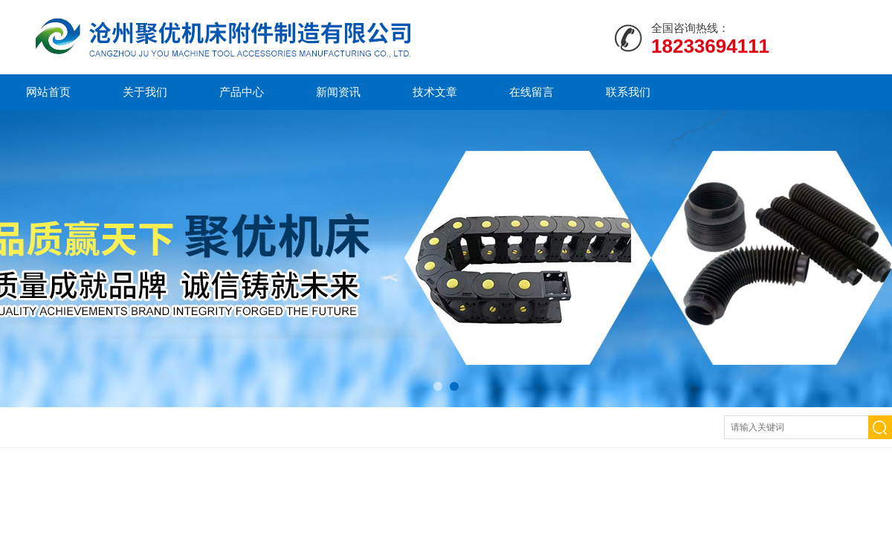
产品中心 (241, 91)
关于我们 (145, 91)
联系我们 (628, 91)
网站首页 (48, 91)
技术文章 (435, 91)
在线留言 (531, 91)
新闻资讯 (338, 91)
